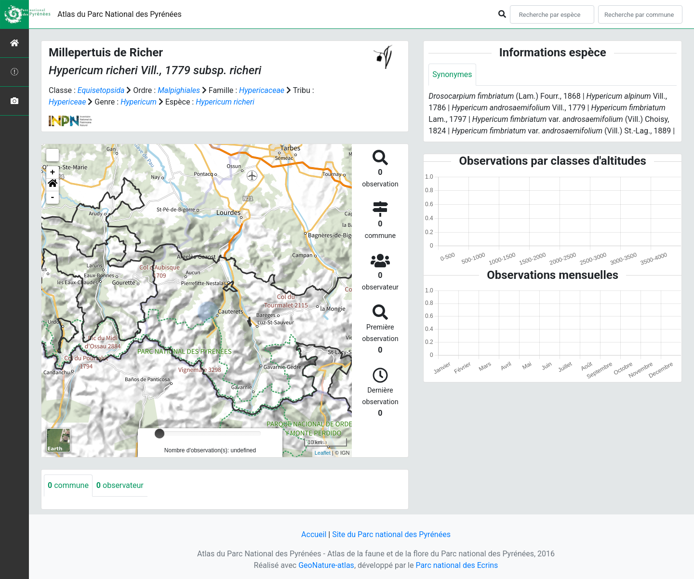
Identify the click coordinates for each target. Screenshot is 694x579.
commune (68, 485)
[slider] (159, 433)
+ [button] (52, 172)
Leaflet (323, 453)
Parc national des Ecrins (456, 565)
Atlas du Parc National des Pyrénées (119, 14)
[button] (52, 185)
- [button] (52, 197)
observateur (120, 485)
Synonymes (452, 74)
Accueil (313, 534)
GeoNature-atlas (326, 565)
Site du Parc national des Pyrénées (391, 534)
